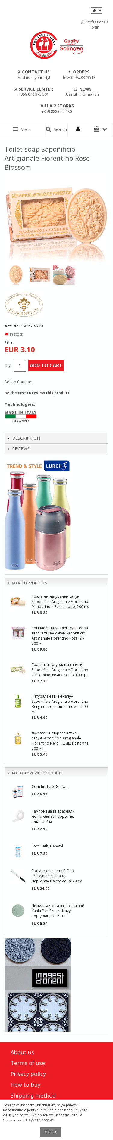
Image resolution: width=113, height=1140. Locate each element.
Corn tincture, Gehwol (50, 786)
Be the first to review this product (37, 392)
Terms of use (28, 1063)
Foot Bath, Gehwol (47, 846)
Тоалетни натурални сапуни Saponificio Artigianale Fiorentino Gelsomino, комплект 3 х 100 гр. (60, 669)
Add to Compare (19, 381)
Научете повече (39, 1120)
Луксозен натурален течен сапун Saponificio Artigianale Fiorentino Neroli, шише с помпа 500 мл (60, 740)
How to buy (25, 1084)
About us (22, 1052)
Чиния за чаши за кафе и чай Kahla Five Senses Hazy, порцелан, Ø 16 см (58, 911)
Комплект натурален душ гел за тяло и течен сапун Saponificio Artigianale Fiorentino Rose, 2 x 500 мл (60, 635)
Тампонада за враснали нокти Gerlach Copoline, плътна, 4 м (53, 816)
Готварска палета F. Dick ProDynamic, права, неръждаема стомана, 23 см (57, 876)
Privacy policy (28, 1073)
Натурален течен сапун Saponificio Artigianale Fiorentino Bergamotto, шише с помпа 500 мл (60, 704)
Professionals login (94, 25)
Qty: (8, 365)
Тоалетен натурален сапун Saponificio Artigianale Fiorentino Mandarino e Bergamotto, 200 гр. (60, 601)
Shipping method (33, 1095)
